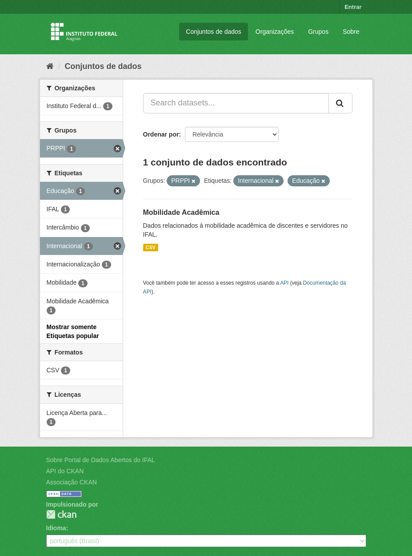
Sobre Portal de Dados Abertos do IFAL (100, 459)
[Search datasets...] (236, 103)
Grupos (318, 31)
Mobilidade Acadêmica (181, 212)
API (284, 283)
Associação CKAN (71, 482)
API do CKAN (65, 471)
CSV (151, 247)
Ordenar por (161, 134)
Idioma (56, 528)
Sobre (351, 31)
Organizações (275, 31)
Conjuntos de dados (213, 31)
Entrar (352, 7)
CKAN (61, 514)
